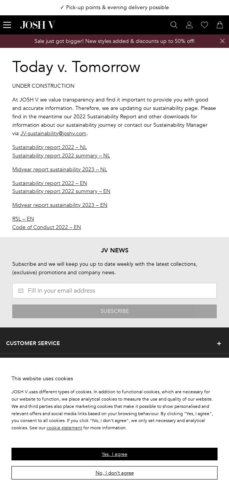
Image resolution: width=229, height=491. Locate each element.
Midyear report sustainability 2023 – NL (59, 169)
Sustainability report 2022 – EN (49, 183)
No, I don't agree (115, 473)
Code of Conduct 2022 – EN (46, 227)
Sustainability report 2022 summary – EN (61, 191)
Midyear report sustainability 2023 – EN (59, 205)
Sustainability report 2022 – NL (49, 147)
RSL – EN (23, 219)
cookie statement (64, 428)
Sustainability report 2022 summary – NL (61, 155)
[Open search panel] (174, 25)
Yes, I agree (114, 454)
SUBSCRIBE (115, 311)
